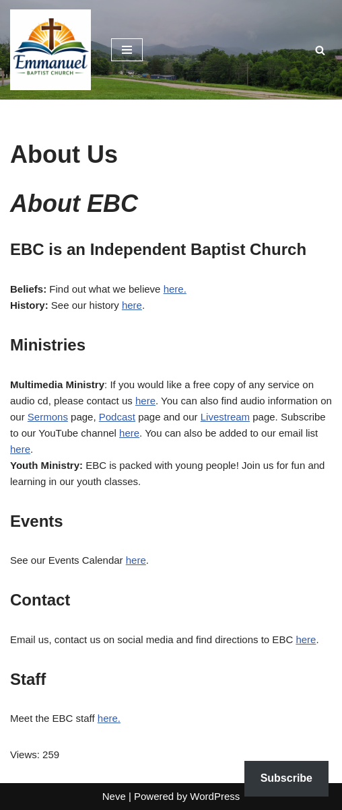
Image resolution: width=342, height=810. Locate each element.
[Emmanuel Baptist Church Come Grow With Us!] (50, 49)
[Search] (320, 50)
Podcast (117, 416)
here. (175, 289)
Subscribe (286, 778)
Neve (114, 796)
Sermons (48, 416)
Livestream (225, 416)
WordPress (215, 796)
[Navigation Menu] (127, 49)
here (132, 305)
